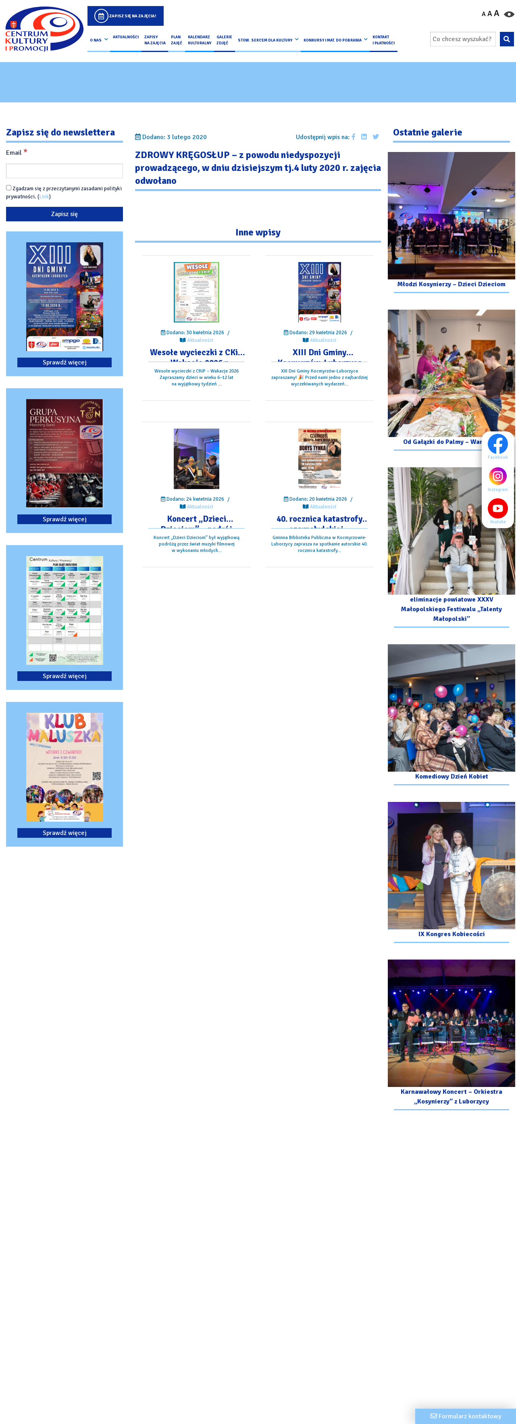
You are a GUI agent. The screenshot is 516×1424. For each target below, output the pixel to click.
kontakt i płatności (383, 40)
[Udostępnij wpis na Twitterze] (375, 137)
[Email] (64, 171)
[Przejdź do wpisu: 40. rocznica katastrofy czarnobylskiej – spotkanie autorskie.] (319, 459)
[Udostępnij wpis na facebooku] (354, 137)
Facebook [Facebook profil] (500, 446)
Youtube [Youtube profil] (500, 511)
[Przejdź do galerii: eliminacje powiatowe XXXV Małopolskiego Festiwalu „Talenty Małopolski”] (451, 548)
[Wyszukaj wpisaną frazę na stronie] (507, 39)
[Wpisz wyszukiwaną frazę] (463, 39)
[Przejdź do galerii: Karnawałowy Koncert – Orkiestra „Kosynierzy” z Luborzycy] (451, 1036)
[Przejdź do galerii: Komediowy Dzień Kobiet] (451, 716)
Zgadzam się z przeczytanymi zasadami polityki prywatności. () (64, 192)
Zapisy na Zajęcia (155, 40)
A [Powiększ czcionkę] (496, 13)
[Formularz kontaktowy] (465, 1416)
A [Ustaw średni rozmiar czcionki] (489, 14)
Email (16, 152)
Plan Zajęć (176, 40)
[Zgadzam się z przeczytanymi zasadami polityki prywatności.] (8, 187)
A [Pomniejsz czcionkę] (484, 14)
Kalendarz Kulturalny (199, 40)
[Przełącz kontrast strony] (509, 14)
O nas (96, 40)
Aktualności (126, 37)
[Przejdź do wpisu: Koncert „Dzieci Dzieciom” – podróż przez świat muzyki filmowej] (196, 459)
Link (44, 196)
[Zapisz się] (64, 214)
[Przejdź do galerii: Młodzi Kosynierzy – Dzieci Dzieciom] (451, 223)
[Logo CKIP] (44, 29)
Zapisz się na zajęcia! (132, 16)
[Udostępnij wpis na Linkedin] (364, 137)
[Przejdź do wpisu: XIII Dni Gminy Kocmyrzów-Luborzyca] (319, 292)
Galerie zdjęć (224, 40)
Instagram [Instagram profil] (500, 479)
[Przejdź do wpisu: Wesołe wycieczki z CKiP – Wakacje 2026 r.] (196, 292)
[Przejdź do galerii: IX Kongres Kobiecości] (451, 873)
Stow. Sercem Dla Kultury (265, 40)
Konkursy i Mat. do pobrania (333, 40)
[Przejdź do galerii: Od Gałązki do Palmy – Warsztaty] (451, 381)
